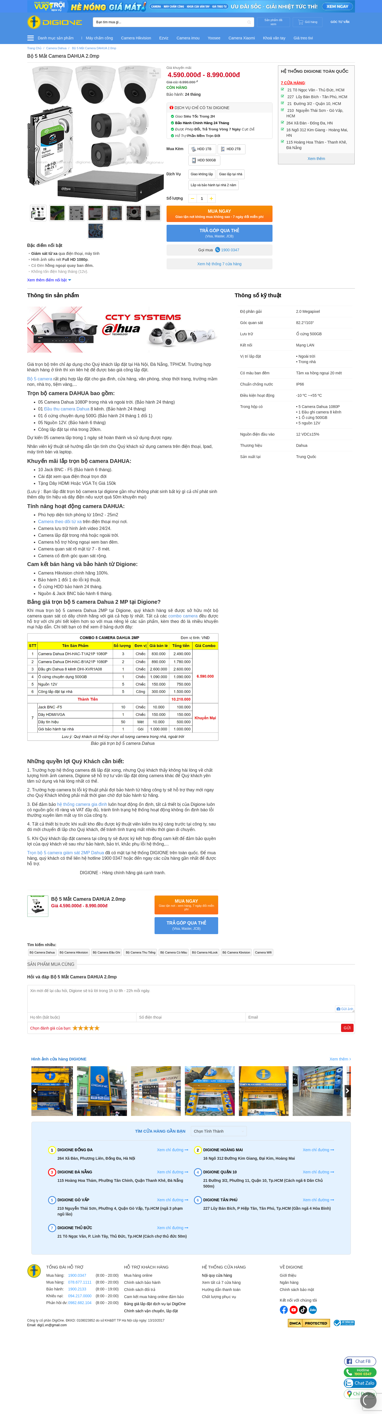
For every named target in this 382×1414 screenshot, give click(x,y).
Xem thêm (340, 1059)
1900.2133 (77, 1289)
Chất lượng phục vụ (219, 1297)
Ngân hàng (289, 1282)
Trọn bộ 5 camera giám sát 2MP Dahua (65, 852)
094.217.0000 (80, 1296)
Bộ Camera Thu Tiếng (140, 952)
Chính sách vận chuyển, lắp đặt (151, 1311)
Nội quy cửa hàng (217, 1275)
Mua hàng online (138, 1275)
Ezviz (163, 38)
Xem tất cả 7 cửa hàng (221, 1282)
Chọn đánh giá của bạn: (65, 1028)
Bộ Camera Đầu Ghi (106, 952)
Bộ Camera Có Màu (173, 952)
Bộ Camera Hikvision (74, 952)
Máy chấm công (99, 38)
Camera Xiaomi (242, 38)
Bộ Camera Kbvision (236, 952)
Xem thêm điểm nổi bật (47, 280)
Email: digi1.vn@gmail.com (47, 1325)
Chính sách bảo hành (142, 1282)
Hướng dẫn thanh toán (221, 1289)
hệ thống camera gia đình (82, 804)
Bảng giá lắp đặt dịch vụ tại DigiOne (155, 1304)
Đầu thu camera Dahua (67, 409)
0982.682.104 (80, 1303)
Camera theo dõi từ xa (60, 521)
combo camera (183, 616)
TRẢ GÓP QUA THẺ (220, 233)
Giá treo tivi (303, 38)
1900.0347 (77, 1275)
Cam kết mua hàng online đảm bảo (154, 1297)
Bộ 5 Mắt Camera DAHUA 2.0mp (63, 56)
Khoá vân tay (274, 38)
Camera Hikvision (136, 38)
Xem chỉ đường (172, 1150)
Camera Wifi (263, 952)
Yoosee (214, 38)
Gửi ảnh (345, 1009)
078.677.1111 (80, 1282)
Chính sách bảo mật (297, 1289)
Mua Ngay (219, 214)
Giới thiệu (288, 1275)
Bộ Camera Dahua (42, 952)
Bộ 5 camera (39, 379)
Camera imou (188, 38)
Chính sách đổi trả (139, 1289)
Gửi (347, 1028)
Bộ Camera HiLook (205, 952)
